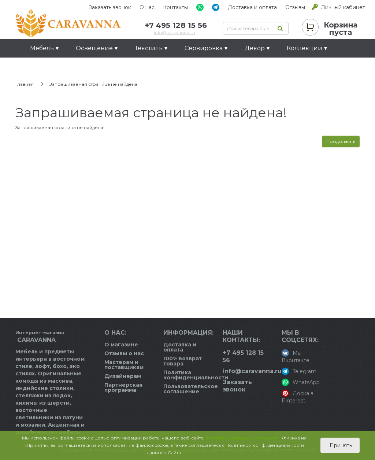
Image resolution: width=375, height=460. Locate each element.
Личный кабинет (343, 7)
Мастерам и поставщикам (124, 365)
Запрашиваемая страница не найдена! (93, 84)
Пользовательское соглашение (190, 389)
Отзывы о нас (124, 353)
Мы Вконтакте (295, 356)
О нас (147, 7)
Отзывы (295, 7)
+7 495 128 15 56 (176, 25)
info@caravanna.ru (174, 32)
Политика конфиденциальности (195, 375)
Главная (24, 84)
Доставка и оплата (252, 7)
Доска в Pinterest (297, 397)
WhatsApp (301, 382)
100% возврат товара (182, 361)
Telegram (299, 371)
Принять (340, 445)
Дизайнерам (122, 376)
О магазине (121, 344)
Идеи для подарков (61, 66)
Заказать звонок (110, 7)
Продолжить (340, 141)
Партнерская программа (123, 387)
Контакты (175, 7)
